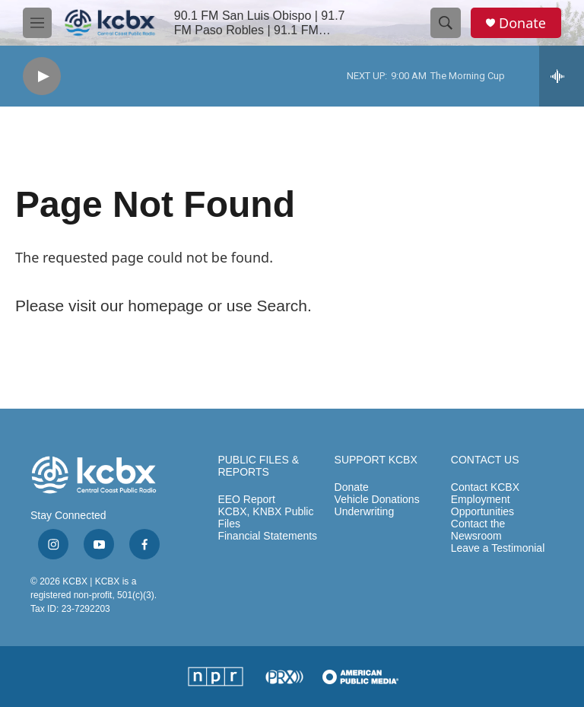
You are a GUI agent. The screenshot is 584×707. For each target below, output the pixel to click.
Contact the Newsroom (478, 530)
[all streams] (561, 76)
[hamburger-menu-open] (37, 23)
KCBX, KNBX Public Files (265, 518)
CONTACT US (485, 460)
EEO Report (246, 499)
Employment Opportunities (482, 506)
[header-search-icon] (445, 23)
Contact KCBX (485, 487)
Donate (522, 23)
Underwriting (365, 512)
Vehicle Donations (377, 499)
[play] (42, 76)
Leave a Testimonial (497, 548)
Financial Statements (267, 536)
